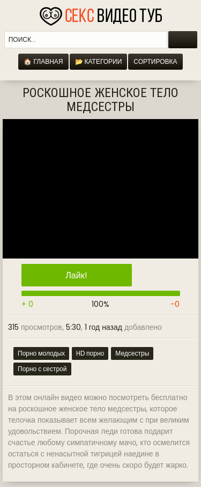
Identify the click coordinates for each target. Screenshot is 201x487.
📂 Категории (98, 61)
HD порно (90, 353)
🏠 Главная (43, 61)
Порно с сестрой (42, 368)
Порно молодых (41, 353)
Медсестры (132, 353)
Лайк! (76, 275)
